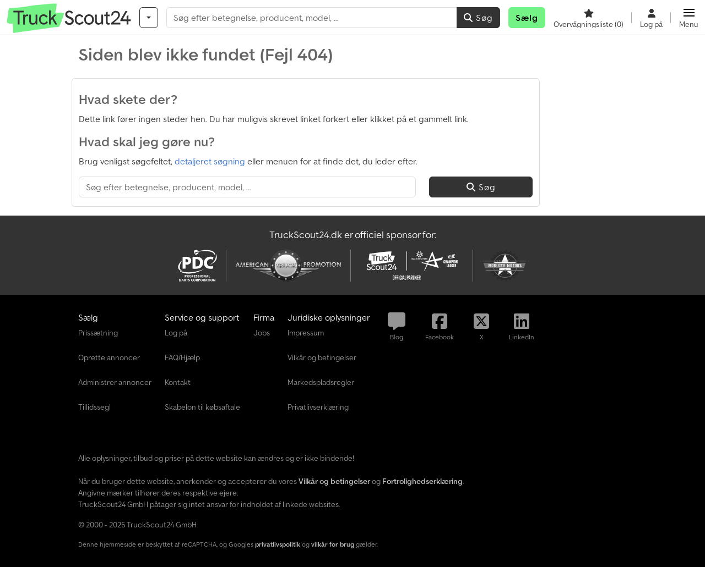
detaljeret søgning (210, 161)
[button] (688, 17)
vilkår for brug (332, 544)
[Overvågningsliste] (588, 17)
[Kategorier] (148, 17)
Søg (478, 17)
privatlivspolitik (277, 544)
